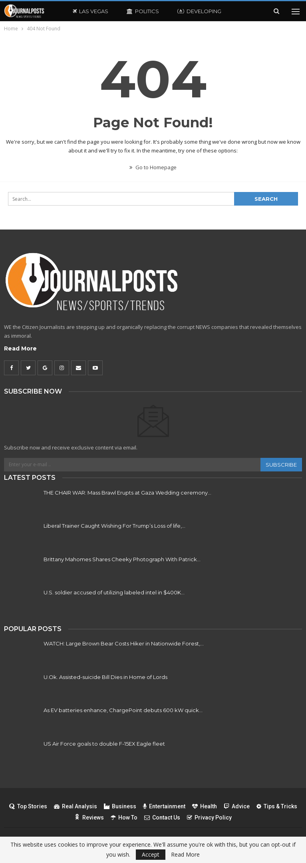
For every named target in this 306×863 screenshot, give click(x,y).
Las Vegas (90, 11)
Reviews (89, 817)
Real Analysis (75, 806)
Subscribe (281, 464)
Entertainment (164, 806)
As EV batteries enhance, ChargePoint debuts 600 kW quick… (123, 710)
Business (120, 806)
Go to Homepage (153, 167)
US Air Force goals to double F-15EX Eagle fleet (104, 743)
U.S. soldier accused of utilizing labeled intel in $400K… (114, 592)
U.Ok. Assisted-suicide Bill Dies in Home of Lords (105, 677)
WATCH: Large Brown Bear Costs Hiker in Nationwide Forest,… (124, 643)
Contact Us (162, 817)
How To (124, 817)
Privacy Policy (209, 817)
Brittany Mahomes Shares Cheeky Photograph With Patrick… (122, 559)
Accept (150, 854)
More (248, 11)
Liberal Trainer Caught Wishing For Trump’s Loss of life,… (114, 526)
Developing (199, 11)
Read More (20, 348)
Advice (237, 806)
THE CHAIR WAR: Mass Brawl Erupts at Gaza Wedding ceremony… (127, 492)
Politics (143, 11)
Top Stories (28, 806)
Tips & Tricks (276, 806)
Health (204, 806)
